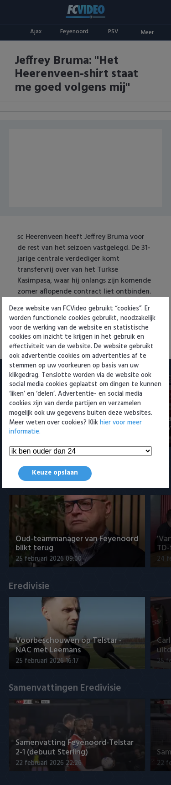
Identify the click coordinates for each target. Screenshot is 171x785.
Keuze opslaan (55, 473)
